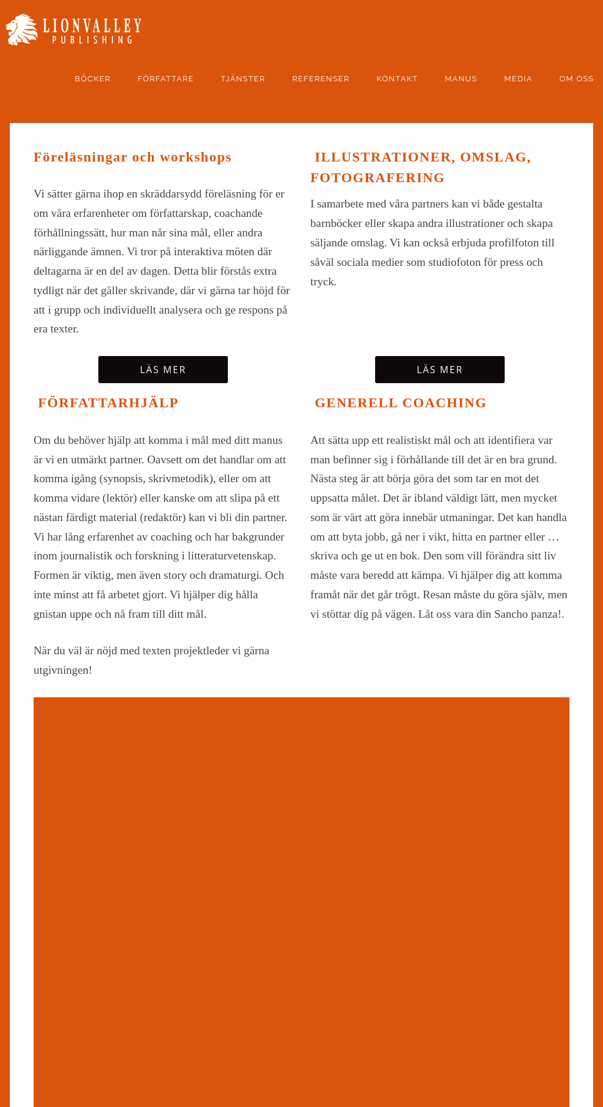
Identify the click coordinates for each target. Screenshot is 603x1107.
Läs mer (163, 369)
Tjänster (243, 78)
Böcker (93, 78)
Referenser (321, 78)
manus (461, 78)
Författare (166, 78)
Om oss (576, 78)
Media (518, 78)
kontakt (397, 78)
